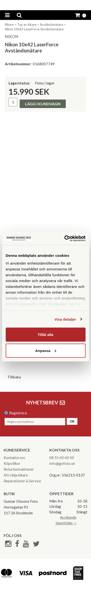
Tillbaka (14, 377)
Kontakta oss (14, 457)
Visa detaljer (65, 319)
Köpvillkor (12, 463)
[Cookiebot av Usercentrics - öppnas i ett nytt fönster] (64, 238)
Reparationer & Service (22, 481)
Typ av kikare (26, 24)
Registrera (18, 413)
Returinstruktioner (19, 469)
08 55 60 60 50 (61, 457)
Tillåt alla (45, 335)
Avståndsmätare (51, 24)
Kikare (9, 24)
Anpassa (45, 350)
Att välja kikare (16, 475)
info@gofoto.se (62, 463)
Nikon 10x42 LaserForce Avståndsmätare (34, 29)
